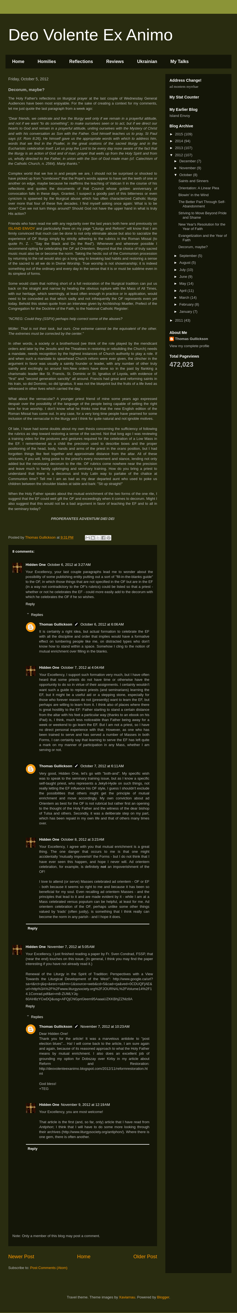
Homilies (46, 61)
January (186, 311)
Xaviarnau (127, 1297)
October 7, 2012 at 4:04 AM (82, 667)
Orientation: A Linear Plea (198, 188)
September (188, 256)
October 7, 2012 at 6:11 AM (102, 766)
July (183, 270)
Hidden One (36, 565)
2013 (179, 148)
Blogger (163, 1297)
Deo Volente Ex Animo (90, 35)
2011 (179, 320)
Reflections (81, 61)
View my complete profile (189, 346)
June (183, 277)
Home (18, 61)
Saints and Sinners (193, 181)
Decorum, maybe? (193, 247)
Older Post (145, 1256)
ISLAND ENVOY (21, 228)
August (185, 263)
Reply (30, 604)
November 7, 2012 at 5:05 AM (71, 947)
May (183, 283)
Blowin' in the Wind (193, 195)
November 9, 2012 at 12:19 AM (85, 1105)
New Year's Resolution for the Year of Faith (201, 226)
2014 (179, 141)
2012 (179, 155)
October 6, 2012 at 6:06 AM (102, 624)
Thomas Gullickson (55, 624)
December (188, 161)
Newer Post (21, 1256)
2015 (179, 134)
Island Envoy (179, 116)
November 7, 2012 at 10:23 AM (105, 1026)
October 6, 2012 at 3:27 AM (69, 565)
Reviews (115, 61)
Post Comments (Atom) (49, 1268)
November (188, 168)
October (186, 175)
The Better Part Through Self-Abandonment (201, 204)
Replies (37, 614)
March (184, 297)
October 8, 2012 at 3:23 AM (82, 839)
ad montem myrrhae (183, 86)
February (187, 304)
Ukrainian (147, 61)
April (183, 291)
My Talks (179, 61)
